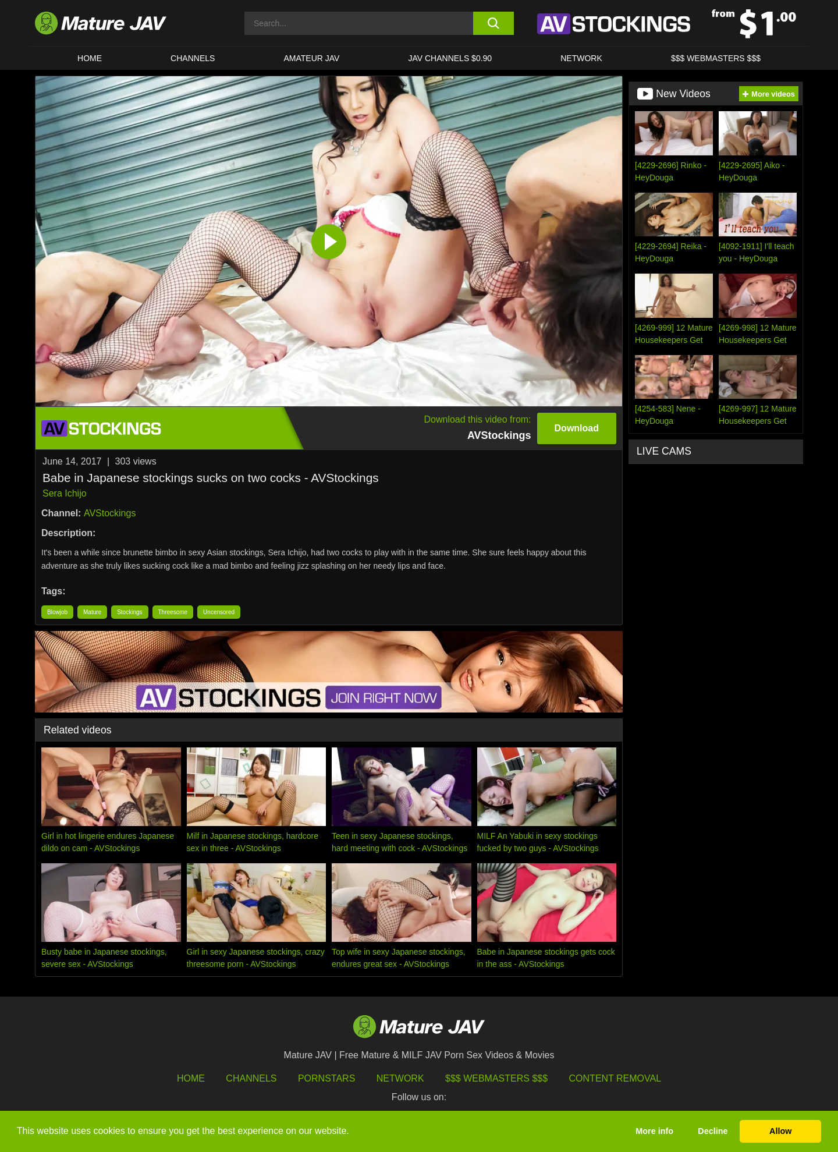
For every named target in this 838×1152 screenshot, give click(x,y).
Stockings (129, 612)
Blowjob (57, 612)
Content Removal (615, 1078)
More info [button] (654, 1131)
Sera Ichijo (64, 493)
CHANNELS (193, 58)
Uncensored (219, 612)
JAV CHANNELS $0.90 (450, 58)
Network (581, 58)
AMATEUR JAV (311, 58)
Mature (92, 612)
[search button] (493, 23)
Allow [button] (780, 1131)
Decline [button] (712, 1131)
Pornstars (326, 1078)
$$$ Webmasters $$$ (496, 1078)
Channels (251, 1078)
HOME (89, 58)
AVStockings (110, 513)
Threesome (173, 612)
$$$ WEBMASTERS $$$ (716, 58)
